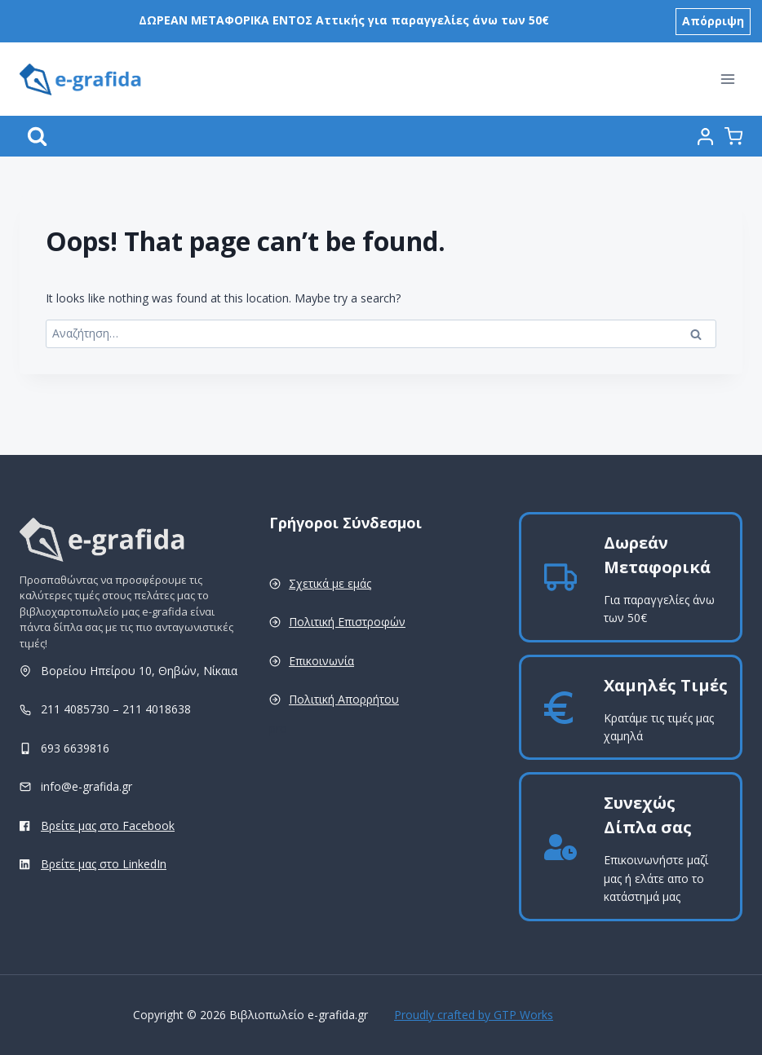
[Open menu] (727, 79)
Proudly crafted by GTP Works (473, 1014)
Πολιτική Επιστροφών (347, 621)
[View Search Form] (37, 136)
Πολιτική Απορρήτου (344, 699)
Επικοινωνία (321, 661)
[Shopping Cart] (733, 136)
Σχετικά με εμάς (330, 583)
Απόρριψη (713, 21)
